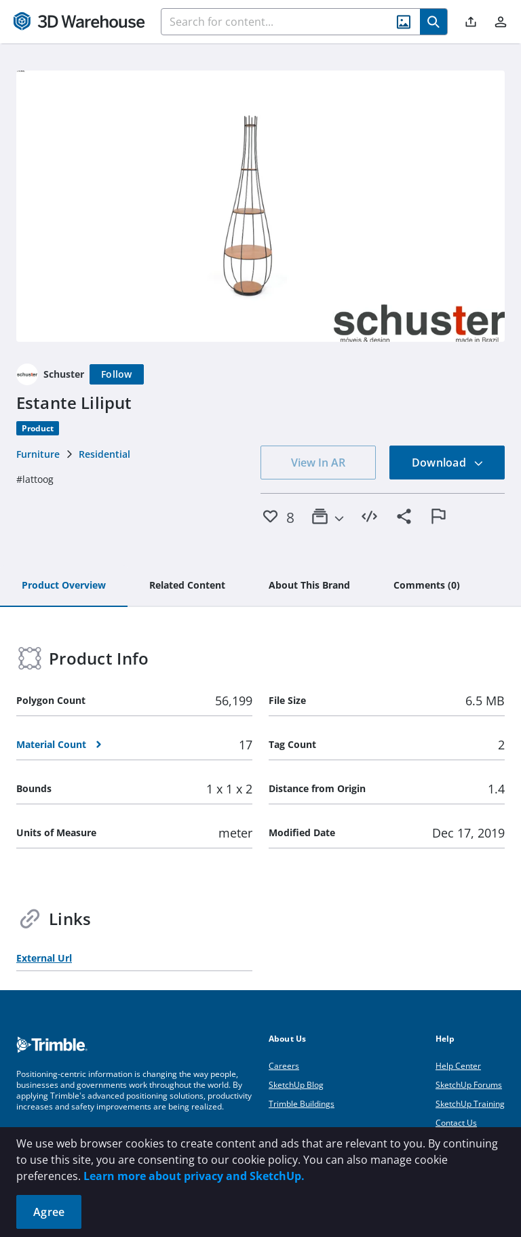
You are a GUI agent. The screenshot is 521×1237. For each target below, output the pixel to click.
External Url (44, 957)
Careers (284, 1066)
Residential (104, 454)
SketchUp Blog (296, 1085)
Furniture (38, 454)
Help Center (458, 1066)
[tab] (64, 586)
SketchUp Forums (469, 1085)
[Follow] (117, 374)
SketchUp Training (470, 1104)
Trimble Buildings (301, 1104)
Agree (48, 1211)
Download (448, 462)
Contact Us (456, 1122)
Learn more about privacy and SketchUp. (194, 1176)
